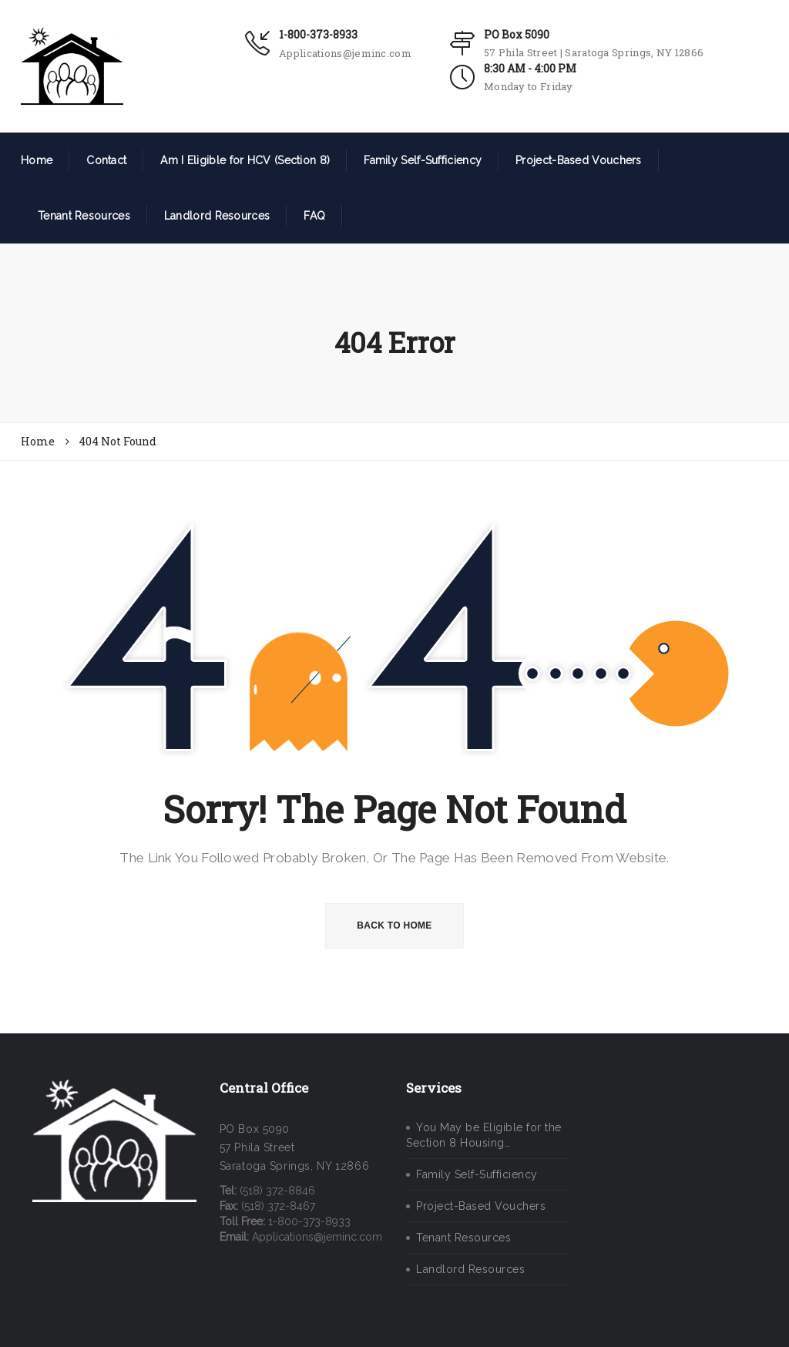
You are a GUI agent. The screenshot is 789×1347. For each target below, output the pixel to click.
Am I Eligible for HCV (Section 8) (245, 160)
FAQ (314, 216)
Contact (106, 160)
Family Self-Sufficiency (423, 160)
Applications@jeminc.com (345, 53)
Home (36, 160)
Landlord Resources (217, 216)
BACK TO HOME (394, 925)
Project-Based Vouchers (578, 160)
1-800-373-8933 (318, 34)
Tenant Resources (84, 216)
